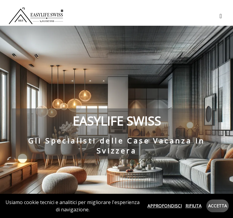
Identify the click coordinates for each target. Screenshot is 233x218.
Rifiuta (193, 206)
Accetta (217, 206)
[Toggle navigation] (221, 16)
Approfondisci (164, 206)
